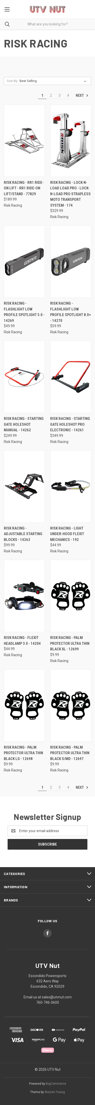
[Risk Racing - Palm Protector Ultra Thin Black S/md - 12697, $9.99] (70, 705)
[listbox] (54, 81)
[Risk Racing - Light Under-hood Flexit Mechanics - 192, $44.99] (70, 486)
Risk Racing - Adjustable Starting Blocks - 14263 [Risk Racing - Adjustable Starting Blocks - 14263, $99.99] (23, 534)
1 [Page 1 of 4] (42, 95)
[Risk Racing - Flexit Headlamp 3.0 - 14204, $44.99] (24, 596)
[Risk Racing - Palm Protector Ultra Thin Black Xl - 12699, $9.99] (70, 596)
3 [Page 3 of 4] (60, 95)
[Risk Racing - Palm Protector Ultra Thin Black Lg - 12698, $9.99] (24, 705)
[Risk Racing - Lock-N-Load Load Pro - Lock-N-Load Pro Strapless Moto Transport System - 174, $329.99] (70, 141)
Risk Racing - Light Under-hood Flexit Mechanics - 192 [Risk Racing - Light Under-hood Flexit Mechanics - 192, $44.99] (67, 534)
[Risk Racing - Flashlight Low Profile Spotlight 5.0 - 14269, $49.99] (24, 261)
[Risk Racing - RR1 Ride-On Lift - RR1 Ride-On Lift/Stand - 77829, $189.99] (24, 141)
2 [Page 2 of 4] (51, 95)
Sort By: (12, 81)
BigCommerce (56, 1083)
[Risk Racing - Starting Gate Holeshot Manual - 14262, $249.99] (24, 377)
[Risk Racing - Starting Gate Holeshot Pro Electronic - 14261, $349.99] (70, 377)
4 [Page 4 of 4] (68, 95)
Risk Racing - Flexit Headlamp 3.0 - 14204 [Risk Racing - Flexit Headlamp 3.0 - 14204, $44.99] (22, 640)
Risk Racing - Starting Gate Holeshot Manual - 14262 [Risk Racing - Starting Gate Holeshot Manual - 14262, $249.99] (24, 424)
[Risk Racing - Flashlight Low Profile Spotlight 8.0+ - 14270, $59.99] (70, 261)
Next (82, 95)
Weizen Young (55, 1092)
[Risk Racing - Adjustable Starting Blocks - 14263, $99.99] (24, 486)
